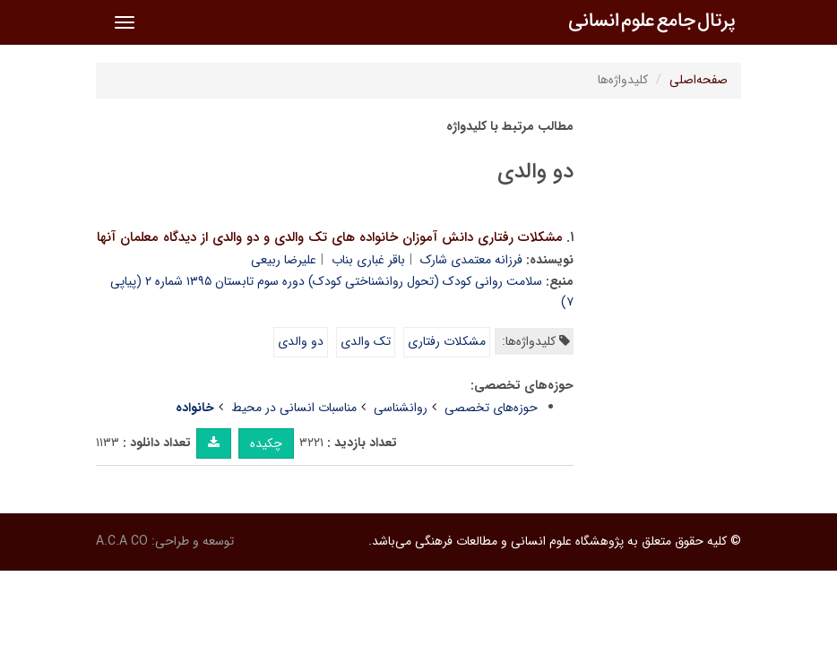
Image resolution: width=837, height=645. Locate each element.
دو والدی (301, 341)
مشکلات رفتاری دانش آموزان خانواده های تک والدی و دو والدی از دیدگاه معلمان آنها (330, 237)
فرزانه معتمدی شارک (471, 260)
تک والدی (366, 341)
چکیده (266, 443)
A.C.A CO (122, 541)
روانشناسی (400, 407)
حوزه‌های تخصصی (491, 407)
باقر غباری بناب (368, 260)
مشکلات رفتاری (447, 341)
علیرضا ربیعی (283, 260)
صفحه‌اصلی (698, 80)
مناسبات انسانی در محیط (294, 407)
